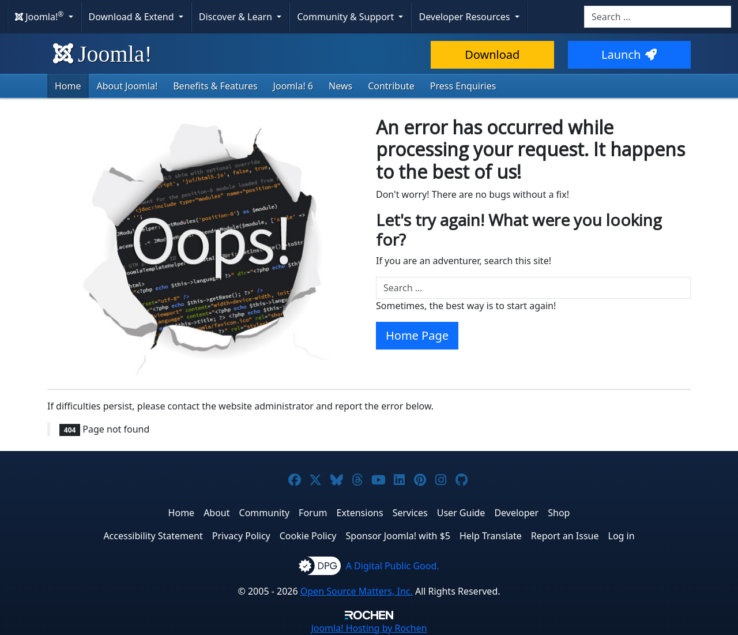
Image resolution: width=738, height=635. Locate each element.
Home (68, 86)
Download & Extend (132, 16)
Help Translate (491, 535)
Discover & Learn (236, 16)
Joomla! (102, 54)
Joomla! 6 (293, 86)
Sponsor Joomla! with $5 (398, 535)
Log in (621, 535)
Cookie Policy (308, 535)
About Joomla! (127, 86)
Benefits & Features (215, 86)
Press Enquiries (463, 86)
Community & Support (346, 16)
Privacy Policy (241, 535)
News (340, 86)
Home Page (417, 335)
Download (492, 54)
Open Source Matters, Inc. (356, 591)
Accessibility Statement (152, 535)
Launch (629, 54)
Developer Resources (465, 16)
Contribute (391, 86)
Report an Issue (565, 535)
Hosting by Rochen (369, 628)
